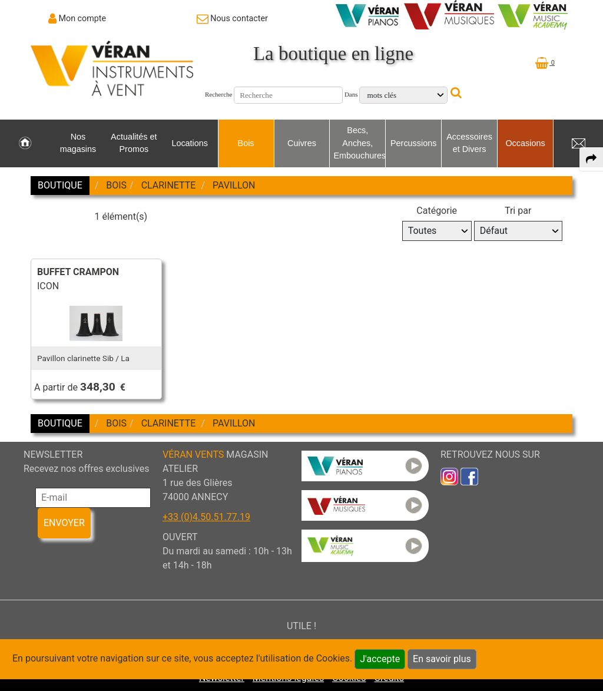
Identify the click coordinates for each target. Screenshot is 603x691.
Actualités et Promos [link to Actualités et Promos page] (134, 143)
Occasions (525, 143)
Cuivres (301, 143)
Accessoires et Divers (469, 143)
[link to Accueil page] (25, 144)
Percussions (413, 143)
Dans (351, 94)
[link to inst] (449, 475)
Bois (246, 143)
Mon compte (83, 18)
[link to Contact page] (232, 18)
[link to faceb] (469, 475)
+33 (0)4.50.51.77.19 (206, 517)
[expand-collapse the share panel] (591, 159)
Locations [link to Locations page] (189, 143)
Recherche (218, 94)
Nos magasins (78, 143)
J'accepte (380, 658)
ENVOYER (64, 522)
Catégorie (436, 210)
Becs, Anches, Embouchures (359, 142)
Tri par (518, 210)
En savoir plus (442, 658)
